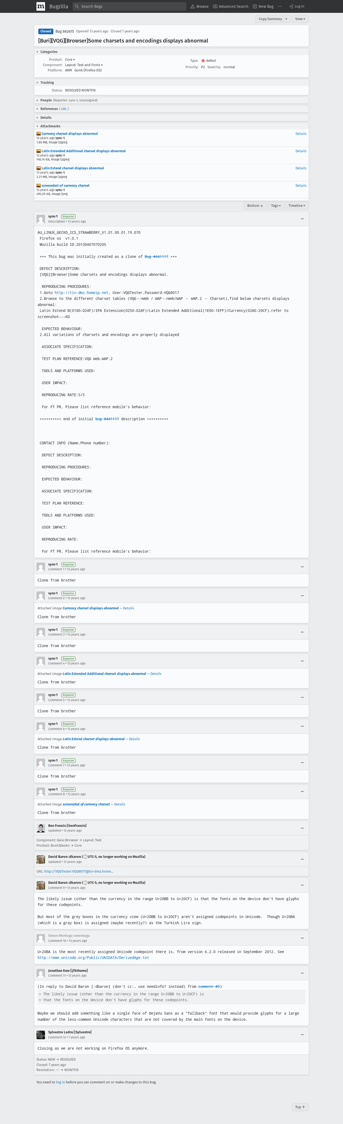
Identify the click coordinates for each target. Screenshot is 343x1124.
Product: (55, 60)
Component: (52, 65)
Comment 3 (56, 634)
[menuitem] (199, 6)
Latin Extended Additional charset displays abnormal (81, 151)
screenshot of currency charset (63, 185)
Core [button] (70, 60)
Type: (194, 61)
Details (301, 134)
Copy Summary (270, 19)
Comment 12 (57, 1037)
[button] (296, 6)
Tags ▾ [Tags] (276, 206)
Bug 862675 (64, 31)
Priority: (191, 67)
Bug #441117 (156, 256)
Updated (54, 830)
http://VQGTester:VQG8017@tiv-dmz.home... (78, 871)
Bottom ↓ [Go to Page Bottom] (255, 206)
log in (60, 1082)
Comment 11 (57, 975)
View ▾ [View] (300, 19)
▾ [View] (286, 19)
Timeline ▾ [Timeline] (297, 206)
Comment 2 (56, 598)
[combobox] (129, 6)
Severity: (214, 67)
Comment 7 (56, 765)
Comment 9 (56, 888)
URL (64, 109)
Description (56, 221)
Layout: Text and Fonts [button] (84, 65)
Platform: (55, 70)
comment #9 (209, 986)
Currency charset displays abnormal (67, 134)
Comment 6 (56, 729)
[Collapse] (302, 219)
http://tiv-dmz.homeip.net (81, 292)
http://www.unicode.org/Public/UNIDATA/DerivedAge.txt (93, 957)
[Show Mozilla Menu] (40, 6)
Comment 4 (56, 663)
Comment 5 (56, 700)
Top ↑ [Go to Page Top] (300, 1107)
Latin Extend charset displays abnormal (70, 168)
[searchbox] (129, 6)
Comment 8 (56, 794)
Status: (57, 90)
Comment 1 (56, 569)
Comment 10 (57, 941)
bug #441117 (107, 419)
